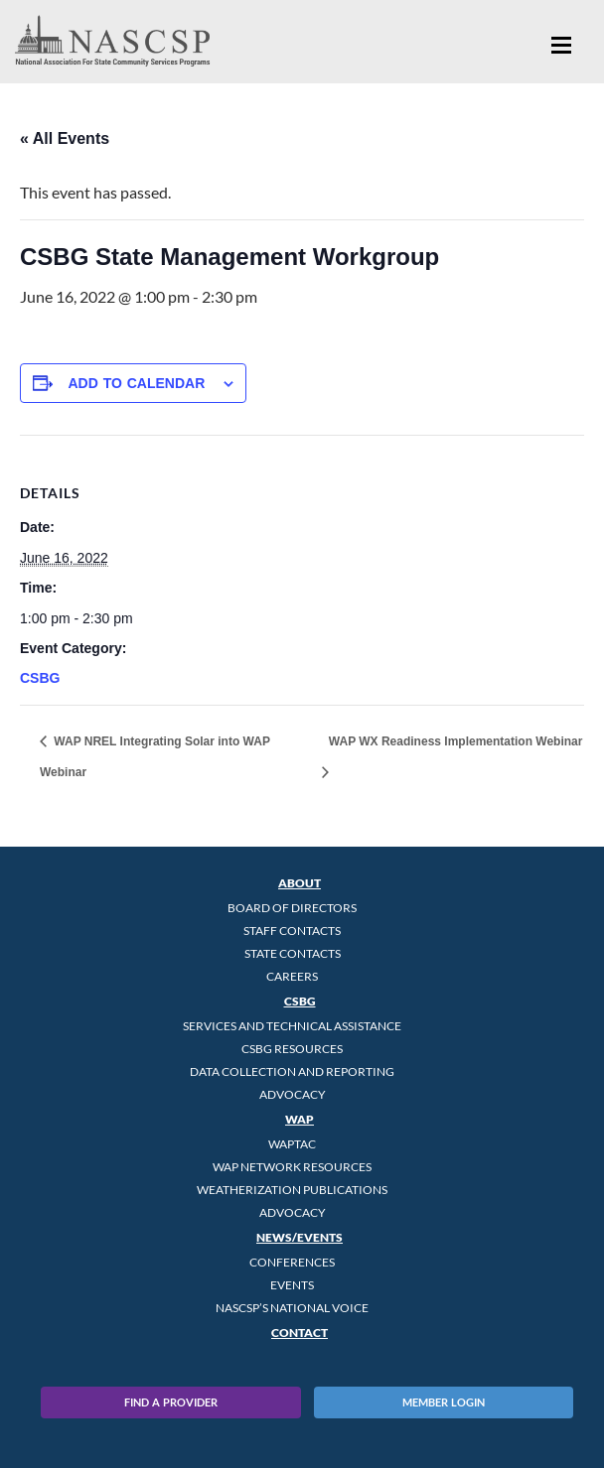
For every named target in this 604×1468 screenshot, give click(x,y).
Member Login (443, 1402)
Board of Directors (292, 907)
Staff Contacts (292, 930)
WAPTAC (292, 1143)
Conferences (292, 1262)
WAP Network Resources (292, 1166)
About (299, 882)
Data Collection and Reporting (292, 1071)
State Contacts (292, 953)
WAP (299, 1119)
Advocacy (292, 1094)
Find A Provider (171, 1402)
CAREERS (292, 976)
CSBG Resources (292, 1048)
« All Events (64, 138)
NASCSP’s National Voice (292, 1307)
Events (292, 1284)
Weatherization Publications (292, 1189)
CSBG (40, 678)
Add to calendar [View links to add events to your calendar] (136, 383)
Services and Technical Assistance (292, 1025)
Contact (299, 1332)
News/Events (299, 1237)
